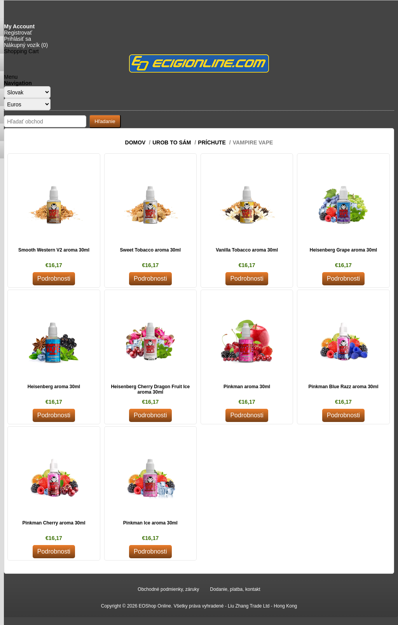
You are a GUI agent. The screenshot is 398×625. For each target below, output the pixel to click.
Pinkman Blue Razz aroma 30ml (343, 386)
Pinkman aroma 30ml (246, 386)
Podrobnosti (53, 278)
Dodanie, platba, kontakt (235, 589)
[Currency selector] (27, 104)
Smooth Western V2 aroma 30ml (53, 250)
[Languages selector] (27, 92)
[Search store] (45, 121)
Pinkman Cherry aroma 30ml (53, 523)
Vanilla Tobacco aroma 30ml (247, 250)
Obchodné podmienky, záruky (168, 589)
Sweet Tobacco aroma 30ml (150, 250)
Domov (135, 142)
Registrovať (18, 33)
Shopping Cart (21, 51)
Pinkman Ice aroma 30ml (150, 523)
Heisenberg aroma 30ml (54, 386)
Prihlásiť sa (17, 39)
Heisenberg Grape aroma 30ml (343, 250)
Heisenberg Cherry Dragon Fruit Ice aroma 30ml (150, 389)
